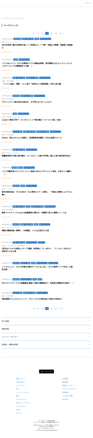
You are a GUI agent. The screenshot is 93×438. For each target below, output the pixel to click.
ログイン (88, 3)
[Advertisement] (46, 11)
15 (51, 33)
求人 (17, 389)
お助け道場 (19, 382)
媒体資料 (65, 382)
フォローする (48, 371)
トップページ (6, 18)
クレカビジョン (21, 399)
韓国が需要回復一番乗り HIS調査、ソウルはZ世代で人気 (25, 230)
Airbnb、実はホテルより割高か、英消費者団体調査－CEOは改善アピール (32, 138)
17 (60, 33)
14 (47, 33)
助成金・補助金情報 (10, 344)
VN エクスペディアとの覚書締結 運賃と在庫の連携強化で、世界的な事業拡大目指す (36, 283)
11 (33, 33)
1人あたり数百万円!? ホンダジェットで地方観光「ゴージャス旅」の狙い (32, 120)
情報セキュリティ (68, 385)
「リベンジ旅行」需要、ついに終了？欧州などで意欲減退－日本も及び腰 (31, 84)
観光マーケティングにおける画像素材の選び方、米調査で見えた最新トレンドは (34, 213)
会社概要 (65, 378)
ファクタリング (21, 406)
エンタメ (19, 413)
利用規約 (65, 392)
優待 (17, 396)
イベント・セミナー (10, 337)
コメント (8, 52)
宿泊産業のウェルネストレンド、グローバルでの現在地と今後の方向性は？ (32, 299)
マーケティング (19, 18)
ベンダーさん (20, 385)
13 (42, 33)
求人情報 (5, 321)
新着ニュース (20, 378)
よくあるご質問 (67, 396)
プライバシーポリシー (69, 389)
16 (56, 33)
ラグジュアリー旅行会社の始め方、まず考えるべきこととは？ (27, 102)
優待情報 (5, 329)
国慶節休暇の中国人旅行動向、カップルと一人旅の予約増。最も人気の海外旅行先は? (36, 156)
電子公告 (65, 399)
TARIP (18, 410)
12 (38, 33)
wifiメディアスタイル (23, 403)
